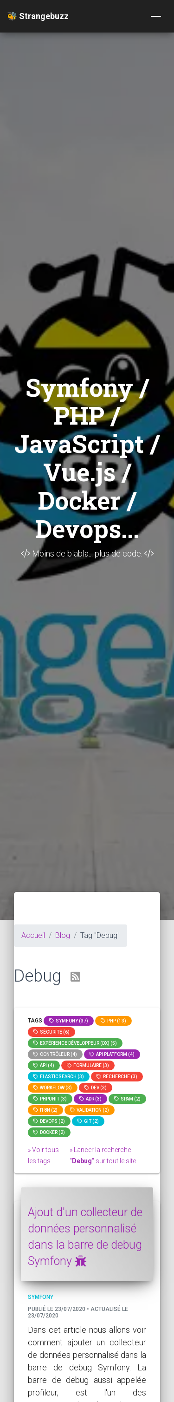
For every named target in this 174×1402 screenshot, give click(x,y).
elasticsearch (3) (58, 1076)
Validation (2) (89, 1110)
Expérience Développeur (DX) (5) (75, 1043)
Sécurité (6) (51, 1032)
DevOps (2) (49, 1121)
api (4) (43, 1065)
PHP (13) (113, 1020)
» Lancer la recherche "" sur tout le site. (103, 1155)
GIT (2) (88, 1121)
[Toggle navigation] (156, 16)
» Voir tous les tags (43, 1155)
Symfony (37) (68, 1020)
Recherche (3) (117, 1076)
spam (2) (127, 1098)
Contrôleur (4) (55, 1054)
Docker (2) (49, 1132)
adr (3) (90, 1098)
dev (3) (95, 1087)
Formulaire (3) (88, 1065)
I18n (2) (45, 1110)
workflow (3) (52, 1087)
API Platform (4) (112, 1054)
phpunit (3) (50, 1098)
